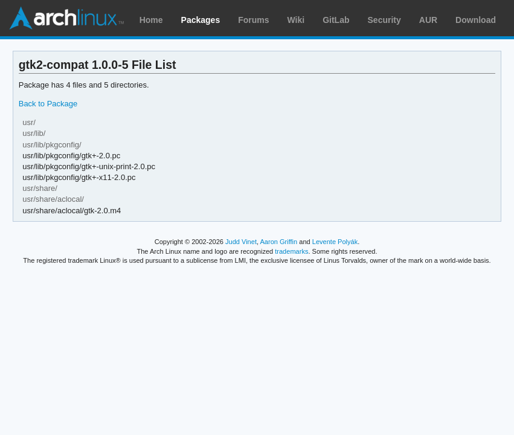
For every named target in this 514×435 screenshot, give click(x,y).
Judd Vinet (241, 241)
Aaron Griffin (278, 241)
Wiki (296, 20)
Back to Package (48, 103)
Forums (253, 20)
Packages (200, 20)
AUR (428, 20)
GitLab (336, 20)
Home (151, 20)
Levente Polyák (335, 241)
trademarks (291, 251)
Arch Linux (66, 18)
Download (475, 20)
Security (384, 20)
